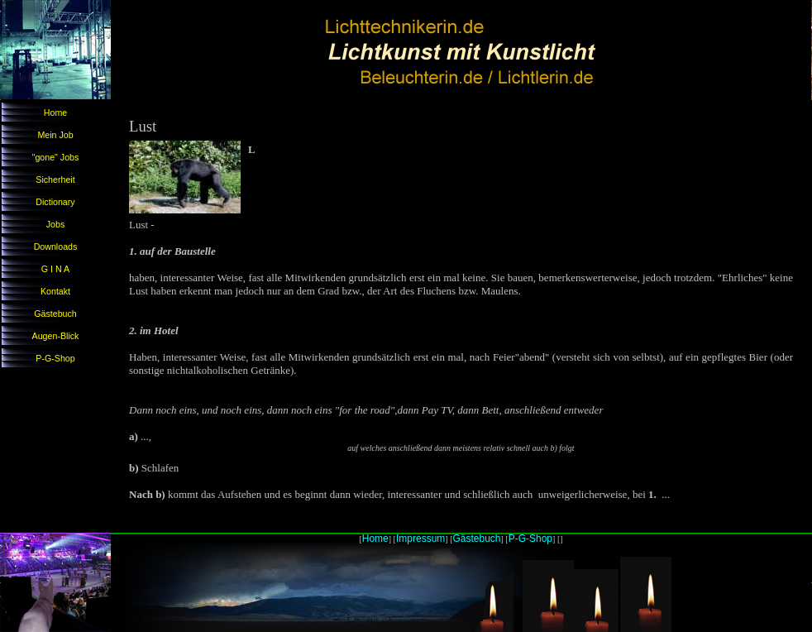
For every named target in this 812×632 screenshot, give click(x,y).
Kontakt (55, 291)
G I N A (55, 269)
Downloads (56, 246)
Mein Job (55, 135)
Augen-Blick (55, 336)
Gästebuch (55, 313)
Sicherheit (55, 179)
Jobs (55, 224)
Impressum (420, 538)
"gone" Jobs (55, 157)
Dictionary (55, 202)
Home (55, 112)
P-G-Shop (55, 358)
